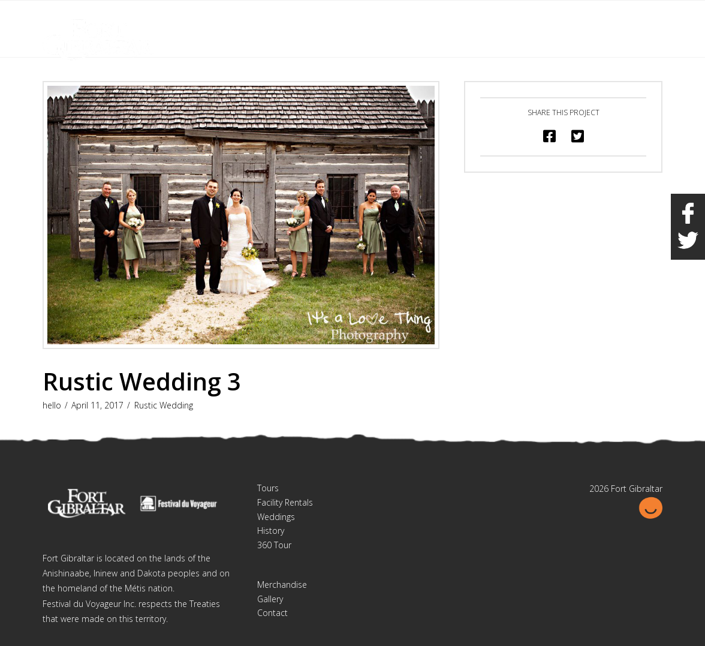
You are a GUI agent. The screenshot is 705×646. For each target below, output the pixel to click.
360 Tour (274, 545)
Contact (272, 612)
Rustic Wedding (163, 405)
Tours (268, 488)
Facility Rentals (285, 502)
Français (599, 17)
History (270, 530)
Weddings (276, 516)
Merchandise (282, 584)
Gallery (270, 599)
